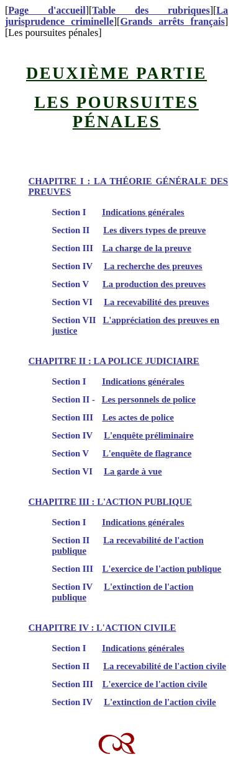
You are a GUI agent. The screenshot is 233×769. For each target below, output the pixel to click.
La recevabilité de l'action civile (164, 666)
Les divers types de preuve (154, 230)
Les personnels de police (149, 399)
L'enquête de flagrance (147, 453)
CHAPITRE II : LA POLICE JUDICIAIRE (114, 361)
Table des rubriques (150, 10)
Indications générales (143, 212)
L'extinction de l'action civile (160, 702)
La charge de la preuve (147, 248)
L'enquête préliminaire (148, 435)
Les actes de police (138, 417)
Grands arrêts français (172, 21)
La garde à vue (133, 471)
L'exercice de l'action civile (155, 684)
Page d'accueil (46, 10)
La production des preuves (154, 284)
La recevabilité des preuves (156, 302)
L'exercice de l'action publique (162, 569)
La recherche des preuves (153, 266)
